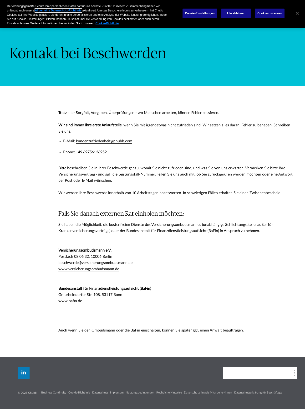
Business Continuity (53, 392)
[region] (152, 14)
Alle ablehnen (236, 13)
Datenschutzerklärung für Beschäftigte (258, 392)
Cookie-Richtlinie (79, 392)
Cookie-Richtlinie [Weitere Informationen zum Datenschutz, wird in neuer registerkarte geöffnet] (107, 23)
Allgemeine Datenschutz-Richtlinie (58, 10)
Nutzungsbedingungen (140, 392)
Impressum (117, 392)
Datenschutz (100, 392)
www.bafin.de (70, 301)
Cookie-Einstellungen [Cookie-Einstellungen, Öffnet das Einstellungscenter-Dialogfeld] (200, 13)
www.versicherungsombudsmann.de (88, 269)
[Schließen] (297, 13)
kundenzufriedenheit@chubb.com (104, 141)
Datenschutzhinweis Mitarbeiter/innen (208, 392)
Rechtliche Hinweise (169, 392)
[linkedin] (24, 373)
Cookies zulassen (269, 13)
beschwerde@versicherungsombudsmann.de (95, 263)
